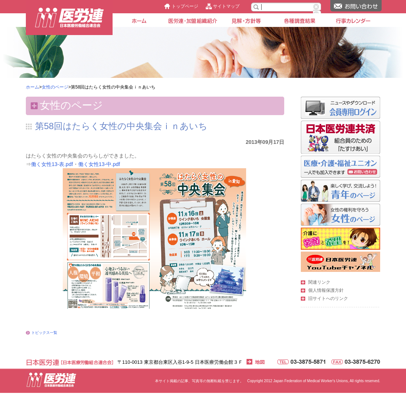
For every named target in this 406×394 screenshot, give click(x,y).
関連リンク (319, 282)
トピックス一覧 (44, 333)
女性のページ (55, 87)
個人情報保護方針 (326, 290)
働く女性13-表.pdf (52, 164)
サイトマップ (226, 6)
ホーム (32, 87)
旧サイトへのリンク (328, 298)
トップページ (185, 6)
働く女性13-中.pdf (99, 164)
